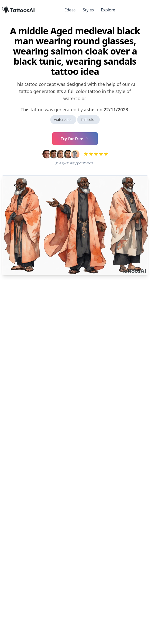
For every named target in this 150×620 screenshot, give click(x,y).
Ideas (70, 10)
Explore (108, 10)
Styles (88, 10)
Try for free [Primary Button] (75, 138)
